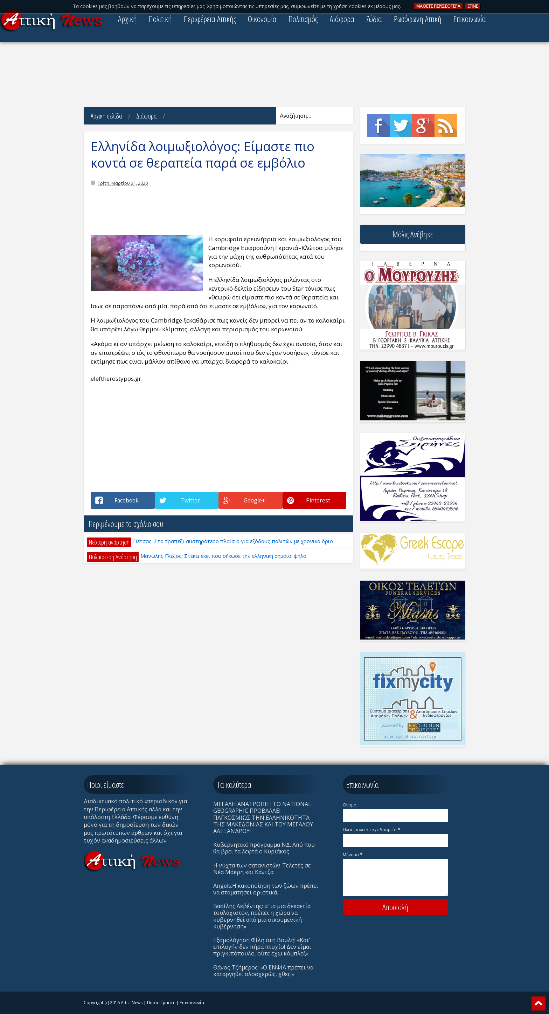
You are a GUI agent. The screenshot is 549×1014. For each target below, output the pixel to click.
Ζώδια (374, 19)
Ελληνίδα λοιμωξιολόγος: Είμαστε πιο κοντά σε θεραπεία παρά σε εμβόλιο (202, 154)
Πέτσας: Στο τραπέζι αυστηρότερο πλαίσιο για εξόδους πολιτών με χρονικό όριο (233, 541)
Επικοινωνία (469, 19)
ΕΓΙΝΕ (472, 6)
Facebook (378, 125)
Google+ (423, 125)
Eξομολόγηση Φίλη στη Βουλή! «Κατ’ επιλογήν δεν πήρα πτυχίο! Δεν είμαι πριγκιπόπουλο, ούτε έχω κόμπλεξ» (262, 946)
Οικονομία (262, 19)
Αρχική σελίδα (106, 116)
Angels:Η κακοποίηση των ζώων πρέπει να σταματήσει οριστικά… (265, 889)
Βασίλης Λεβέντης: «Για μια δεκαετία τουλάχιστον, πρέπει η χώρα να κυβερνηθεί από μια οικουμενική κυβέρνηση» (262, 916)
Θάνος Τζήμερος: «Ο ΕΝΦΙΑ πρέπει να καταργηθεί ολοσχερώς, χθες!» (263, 971)
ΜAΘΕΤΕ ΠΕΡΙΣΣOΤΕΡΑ (438, 6)
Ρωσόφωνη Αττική (418, 19)
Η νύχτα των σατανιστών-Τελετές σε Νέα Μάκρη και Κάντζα (262, 868)
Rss (446, 125)
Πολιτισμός (303, 19)
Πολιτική (160, 19)
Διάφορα (341, 19)
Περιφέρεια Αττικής (210, 19)
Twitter (401, 125)
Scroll (538, 1003)
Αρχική (127, 19)
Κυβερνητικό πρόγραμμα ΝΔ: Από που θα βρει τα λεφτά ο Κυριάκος (264, 848)
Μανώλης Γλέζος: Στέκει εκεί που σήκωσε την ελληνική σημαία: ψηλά (223, 555)
